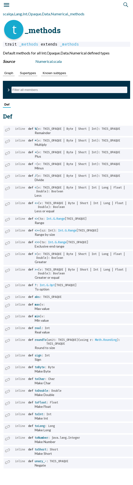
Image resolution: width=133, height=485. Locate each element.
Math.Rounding (106, 340)
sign (38, 355)
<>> (37, 242)
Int (25, 14)
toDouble (41, 391)
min (37, 316)
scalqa (8, 14)
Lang (18, 14)
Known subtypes (54, 73)
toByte (40, 367)
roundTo (40, 340)
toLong (40, 426)
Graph (8, 73)
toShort (40, 449)
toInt (39, 414)
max (37, 305)
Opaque (34, 14)
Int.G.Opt (47, 285)
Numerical (59, 14)
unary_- (40, 461)
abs (37, 297)
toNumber (41, 438)
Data (46, 14)
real (38, 328)
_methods (76, 14)
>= (36, 270)
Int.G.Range (55, 219)
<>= (37, 230)
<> (36, 219)
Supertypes (28, 73)
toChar (40, 379)
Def (6, 104)
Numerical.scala (48, 61)
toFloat (40, 402)
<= (36, 203)
